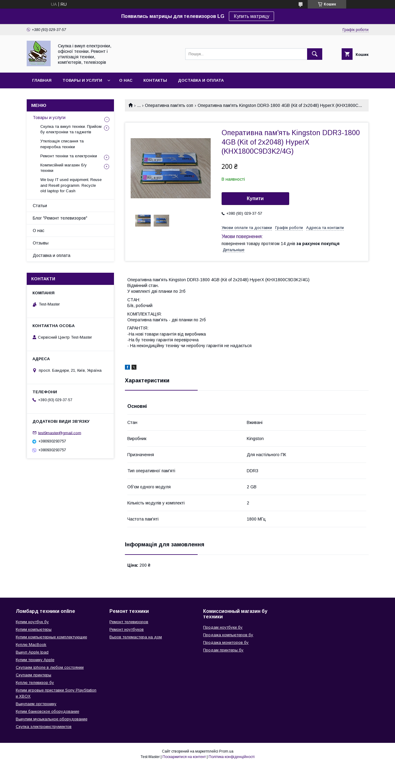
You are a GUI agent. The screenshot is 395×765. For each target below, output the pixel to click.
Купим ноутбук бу (32, 622)
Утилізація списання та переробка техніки (62, 144)
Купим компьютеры (34, 629)
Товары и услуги (82, 80)
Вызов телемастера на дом (135, 637)
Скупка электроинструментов (44, 726)
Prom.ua (226, 751)
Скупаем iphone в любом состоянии (50, 667)
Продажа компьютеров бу (228, 635)
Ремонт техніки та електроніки (68, 156)
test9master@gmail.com (59, 432)
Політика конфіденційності (232, 757)
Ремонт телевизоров (128, 622)
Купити (255, 198)
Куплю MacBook (31, 644)
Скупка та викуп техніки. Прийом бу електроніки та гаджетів (71, 129)
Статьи (40, 205)
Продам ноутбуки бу (223, 627)
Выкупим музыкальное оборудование (51, 719)
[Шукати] (314, 54)
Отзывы (41, 243)
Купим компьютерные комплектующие (51, 637)
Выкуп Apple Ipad (32, 652)
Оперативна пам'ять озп (169, 105)
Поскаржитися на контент (184, 757)
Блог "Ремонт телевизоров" (60, 218)
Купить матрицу (251, 16)
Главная (42, 80)
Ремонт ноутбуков (126, 629)
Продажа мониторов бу (226, 642)
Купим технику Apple (35, 659)
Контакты (155, 80)
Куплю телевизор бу (35, 682)
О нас (125, 80)
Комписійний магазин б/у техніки (63, 168)
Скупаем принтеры (33, 675)
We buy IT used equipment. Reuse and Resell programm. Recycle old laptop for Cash (71, 185)
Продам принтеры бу (223, 650)
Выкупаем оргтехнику (36, 704)
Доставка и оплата (201, 80)
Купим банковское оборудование (47, 711)
